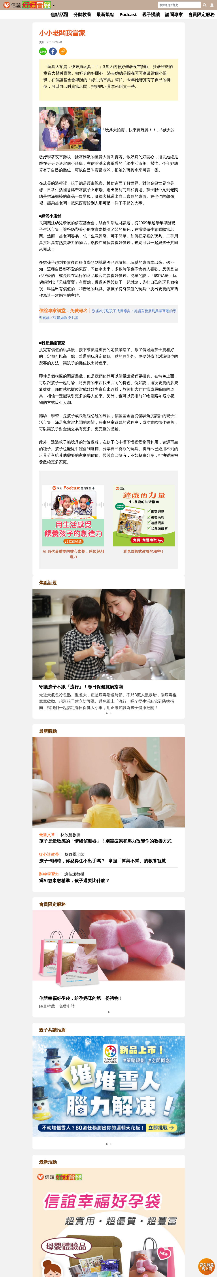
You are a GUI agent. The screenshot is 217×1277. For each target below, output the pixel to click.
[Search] (179, 5)
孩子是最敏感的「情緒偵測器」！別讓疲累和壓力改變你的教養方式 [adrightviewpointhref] (105, 841)
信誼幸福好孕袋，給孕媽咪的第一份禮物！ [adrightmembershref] (81, 998)
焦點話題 (59, 14)
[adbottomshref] (73, 516)
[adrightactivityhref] (108, 1268)
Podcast (128, 14)
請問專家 (174, 14)
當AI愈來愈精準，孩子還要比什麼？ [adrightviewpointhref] (74, 880)
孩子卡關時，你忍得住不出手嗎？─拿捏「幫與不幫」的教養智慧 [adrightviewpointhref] (102, 861)
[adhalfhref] (108, 314)
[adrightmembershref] (108, 950)
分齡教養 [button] (82, 14)
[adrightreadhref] (108, 1086)
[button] (53, 4)
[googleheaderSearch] (205, 5)
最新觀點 (105, 14)
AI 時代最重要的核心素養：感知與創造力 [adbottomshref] (73, 554)
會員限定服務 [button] (201, 14)
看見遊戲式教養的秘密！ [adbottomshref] (143, 551)
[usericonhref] (210, 5)
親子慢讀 (151, 14)
